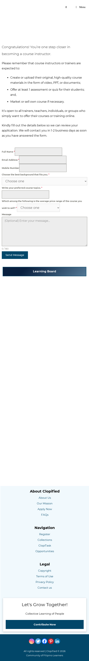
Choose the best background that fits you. (25, 174)
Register (44, 534)
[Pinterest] (51, 641)
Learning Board (44, 271)
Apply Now (45, 509)
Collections (45, 540)
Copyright (44, 570)
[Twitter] (38, 641)
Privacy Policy (45, 582)
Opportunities (44, 551)
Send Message (15, 255)
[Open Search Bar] (66, 7)
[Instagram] (32, 641)
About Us (45, 497)
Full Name (8, 151)
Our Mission (45, 503)
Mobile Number (10, 168)
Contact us (45, 587)
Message (6, 214)
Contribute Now (45, 624)
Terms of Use (44, 576)
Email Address (10, 160)
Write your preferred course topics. (22, 188)
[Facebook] (44, 641)
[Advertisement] (44, 22)
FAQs (44, 514)
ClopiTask (44, 545)
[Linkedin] (57, 641)
